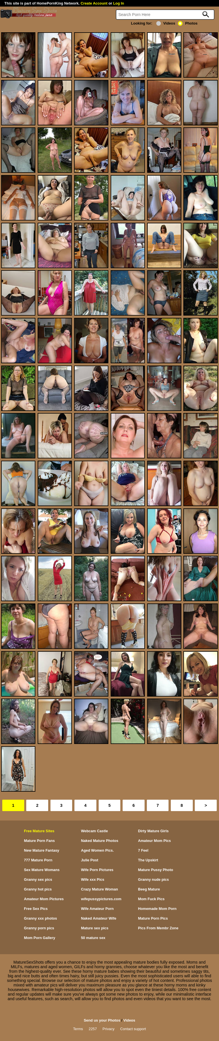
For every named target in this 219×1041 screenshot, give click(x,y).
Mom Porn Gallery (39, 938)
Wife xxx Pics (92, 879)
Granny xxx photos (40, 918)
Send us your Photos (102, 1020)
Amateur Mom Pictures (44, 899)
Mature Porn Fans (39, 841)
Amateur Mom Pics (154, 841)
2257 (93, 1029)
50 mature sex (93, 938)
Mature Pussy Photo (155, 870)
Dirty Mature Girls (153, 831)
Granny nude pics (153, 879)
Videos (165, 23)
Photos (187, 23)
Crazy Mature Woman (99, 889)
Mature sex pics (94, 928)
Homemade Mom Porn (157, 908)
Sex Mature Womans (42, 870)
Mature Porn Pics (153, 918)
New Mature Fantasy (41, 850)
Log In (118, 3)
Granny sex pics (38, 879)
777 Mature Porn (38, 860)
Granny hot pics (38, 889)
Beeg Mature (149, 889)
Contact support (133, 1029)
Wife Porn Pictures (97, 870)
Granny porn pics (39, 928)
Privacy (109, 1029)
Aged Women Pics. (97, 850)
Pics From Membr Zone (158, 928)
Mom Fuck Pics (151, 899)
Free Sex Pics (36, 908)
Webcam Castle (94, 831)
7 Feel (143, 850)
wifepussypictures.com (101, 899)
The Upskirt (148, 860)
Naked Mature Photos (99, 841)
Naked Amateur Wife (98, 918)
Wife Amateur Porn (97, 908)
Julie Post (89, 860)
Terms (78, 1029)
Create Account (94, 3)
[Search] (165, 14)
